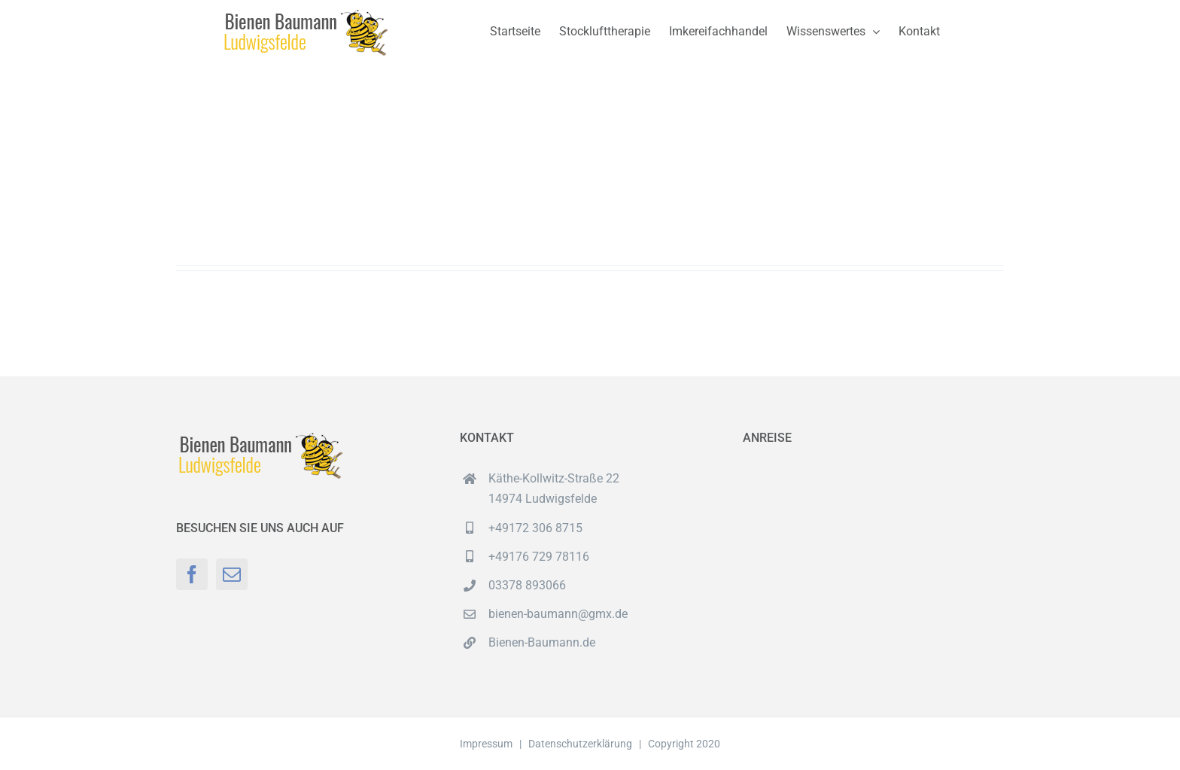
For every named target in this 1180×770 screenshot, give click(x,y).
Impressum (486, 744)
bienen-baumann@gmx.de (558, 614)
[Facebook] (192, 574)
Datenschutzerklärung (580, 744)
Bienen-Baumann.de (541, 642)
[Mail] (232, 574)
